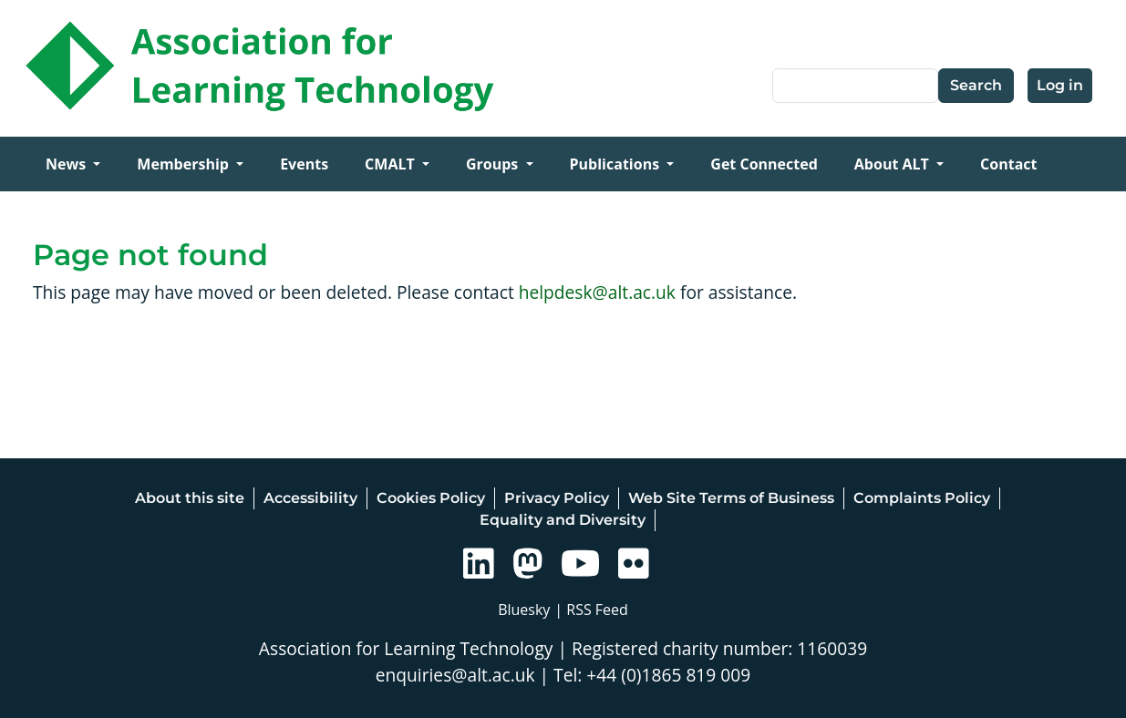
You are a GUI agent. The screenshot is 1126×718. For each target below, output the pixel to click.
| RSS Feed (591, 610)
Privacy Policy (556, 498)
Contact (1008, 164)
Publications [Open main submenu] (617, 164)
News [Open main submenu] (67, 164)
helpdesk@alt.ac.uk (597, 292)
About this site (189, 498)
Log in (1060, 85)
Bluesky (524, 610)
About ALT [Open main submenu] (893, 164)
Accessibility (310, 498)
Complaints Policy (921, 498)
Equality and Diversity (563, 519)
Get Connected (763, 164)
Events (304, 164)
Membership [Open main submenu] (184, 164)
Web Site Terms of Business (731, 498)
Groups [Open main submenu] (494, 164)
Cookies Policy (431, 498)
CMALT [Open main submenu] (391, 164)
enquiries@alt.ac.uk (455, 674)
